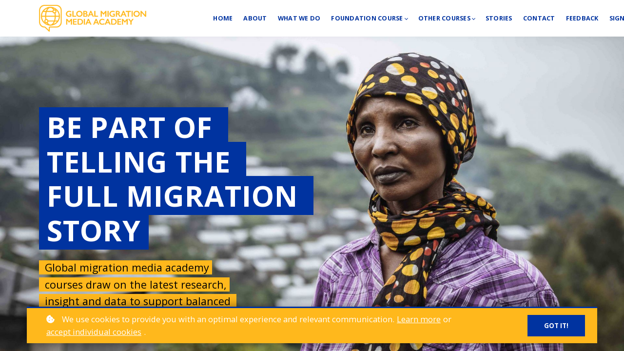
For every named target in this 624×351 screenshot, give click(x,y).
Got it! (556, 326)
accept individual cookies (93, 331)
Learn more (419, 319)
